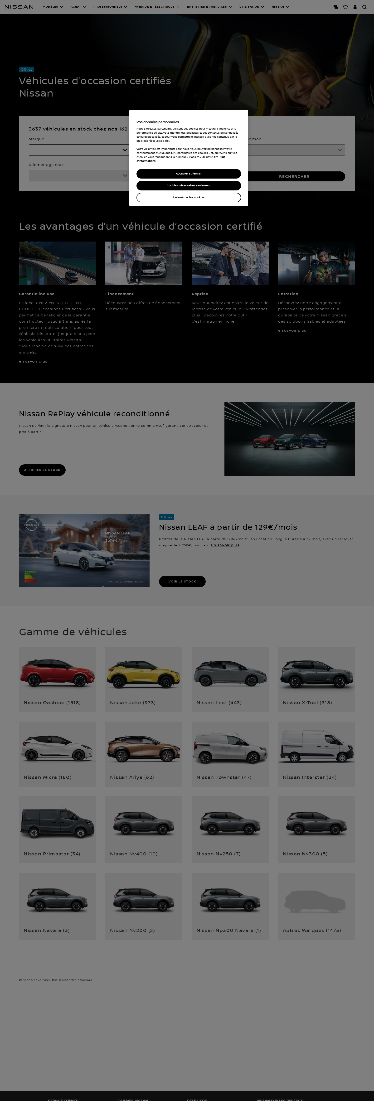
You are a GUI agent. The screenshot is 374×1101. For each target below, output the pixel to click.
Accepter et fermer (188, 173)
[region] (188, 158)
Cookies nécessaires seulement (189, 185)
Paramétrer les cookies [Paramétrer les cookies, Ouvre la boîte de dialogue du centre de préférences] (189, 197)
